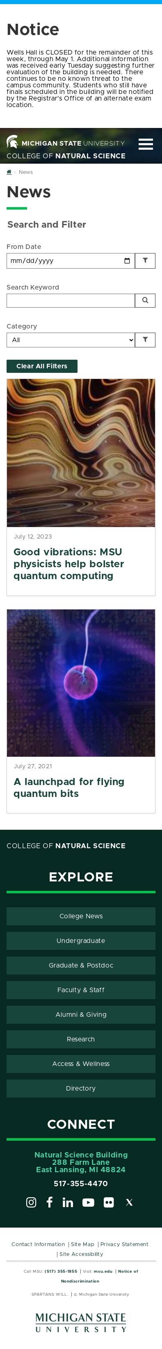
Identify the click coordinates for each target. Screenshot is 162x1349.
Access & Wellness (81, 1064)
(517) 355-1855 (61, 1271)
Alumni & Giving (81, 1014)
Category (22, 326)
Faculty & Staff (81, 990)
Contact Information (38, 1244)
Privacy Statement (124, 1244)
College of (66, 156)
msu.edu (103, 1271)
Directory (81, 1088)
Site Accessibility (81, 1254)
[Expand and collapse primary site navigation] (145, 144)
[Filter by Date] (145, 261)
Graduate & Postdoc (81, 965)
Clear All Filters (42, 366)
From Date (24, 247)
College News (81, 916)
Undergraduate (81, 941)
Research (81, 1039)
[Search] (145, 301)
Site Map (82, 1244)
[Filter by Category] (145, 340)
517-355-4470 (81, 1184)
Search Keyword (33, 287)
